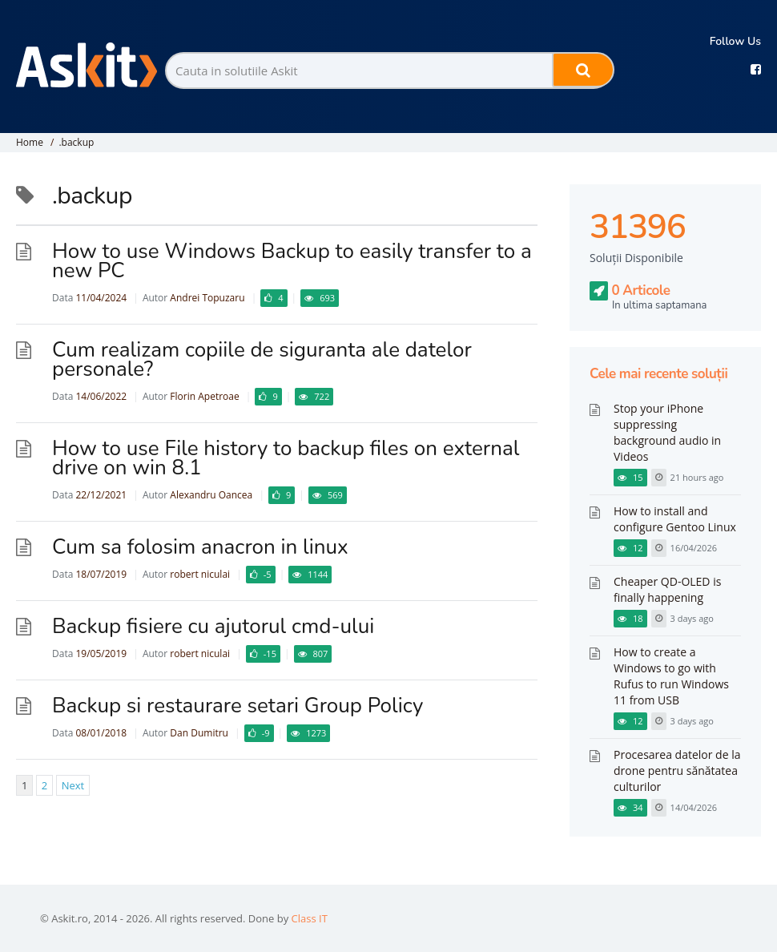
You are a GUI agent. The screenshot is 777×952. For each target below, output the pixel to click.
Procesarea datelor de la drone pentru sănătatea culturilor (677, 770)
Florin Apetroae (204, 396)
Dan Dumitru (199, 733)
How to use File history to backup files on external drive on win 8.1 (285, 458)
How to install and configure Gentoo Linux (675, 518)
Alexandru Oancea (211, 495)
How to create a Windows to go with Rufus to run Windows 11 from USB (671, 676)
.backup (76, 142)
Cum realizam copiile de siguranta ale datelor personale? (262, 359)
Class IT (310, 918)
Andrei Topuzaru (207, 298)
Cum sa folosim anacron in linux (200, 547)
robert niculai (200, 574)
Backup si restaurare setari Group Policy (237, 706)
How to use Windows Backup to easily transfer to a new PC (292, 260)
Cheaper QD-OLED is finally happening (667, 589)
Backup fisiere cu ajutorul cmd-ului (213, 626)
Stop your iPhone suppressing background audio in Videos (667, 432)
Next (73, 785)
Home (29, 142)
